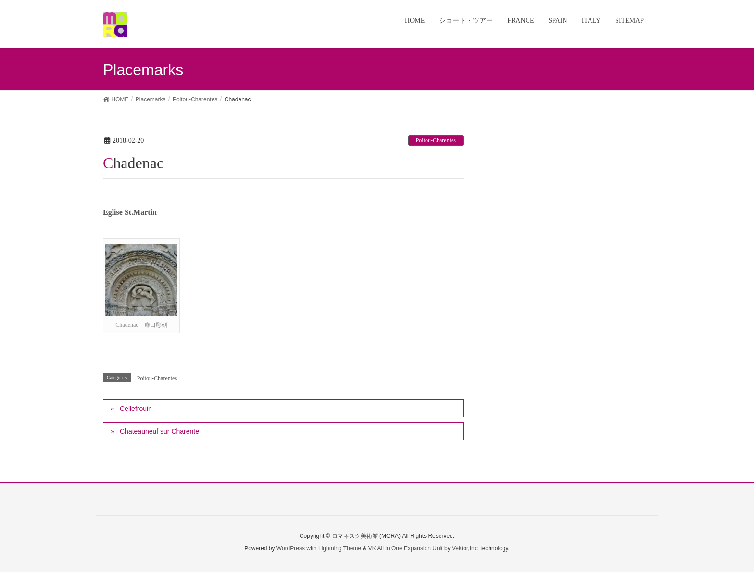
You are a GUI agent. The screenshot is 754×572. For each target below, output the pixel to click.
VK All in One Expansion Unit (405, 548)
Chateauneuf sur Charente (159, 431)
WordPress (290, 548)
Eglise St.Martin (130, 212)
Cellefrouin (136, 408)
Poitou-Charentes (436, 140)
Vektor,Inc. (465, 548)
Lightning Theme (339, 548)
